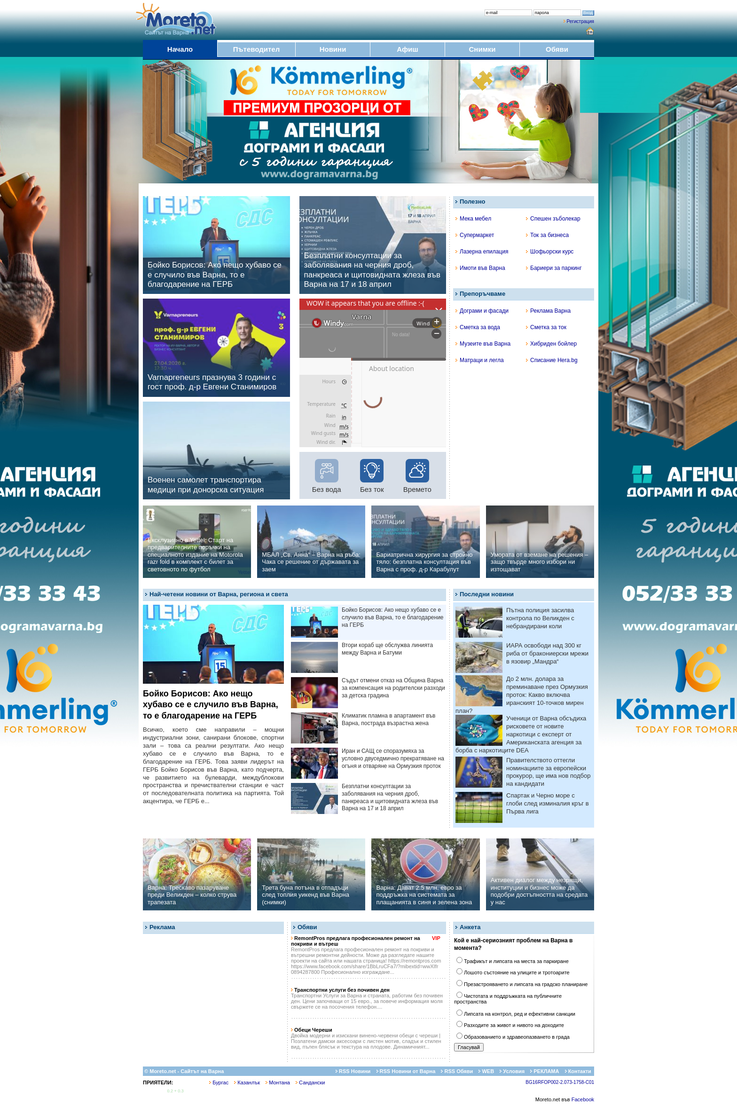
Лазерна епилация (481, 251)
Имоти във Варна (480, 268)
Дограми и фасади (482, 311)
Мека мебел (473, 218)
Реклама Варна (548, 311)
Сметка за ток (546, 327)
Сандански (310, 1082)
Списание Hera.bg (552, 360)
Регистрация (580, 21)
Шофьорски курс (549, 251)
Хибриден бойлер (551, 343)
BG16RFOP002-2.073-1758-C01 (559, 1082)
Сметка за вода (477, 327)
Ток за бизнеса (547, 235)
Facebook (583, 1099)
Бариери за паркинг (554, 268)
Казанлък (247, 1082)
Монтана (278, 1082)
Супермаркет (474, 235)
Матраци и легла (479, 360)
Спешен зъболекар (553, 218)
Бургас (218, 1082)
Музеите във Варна (482, 343)
